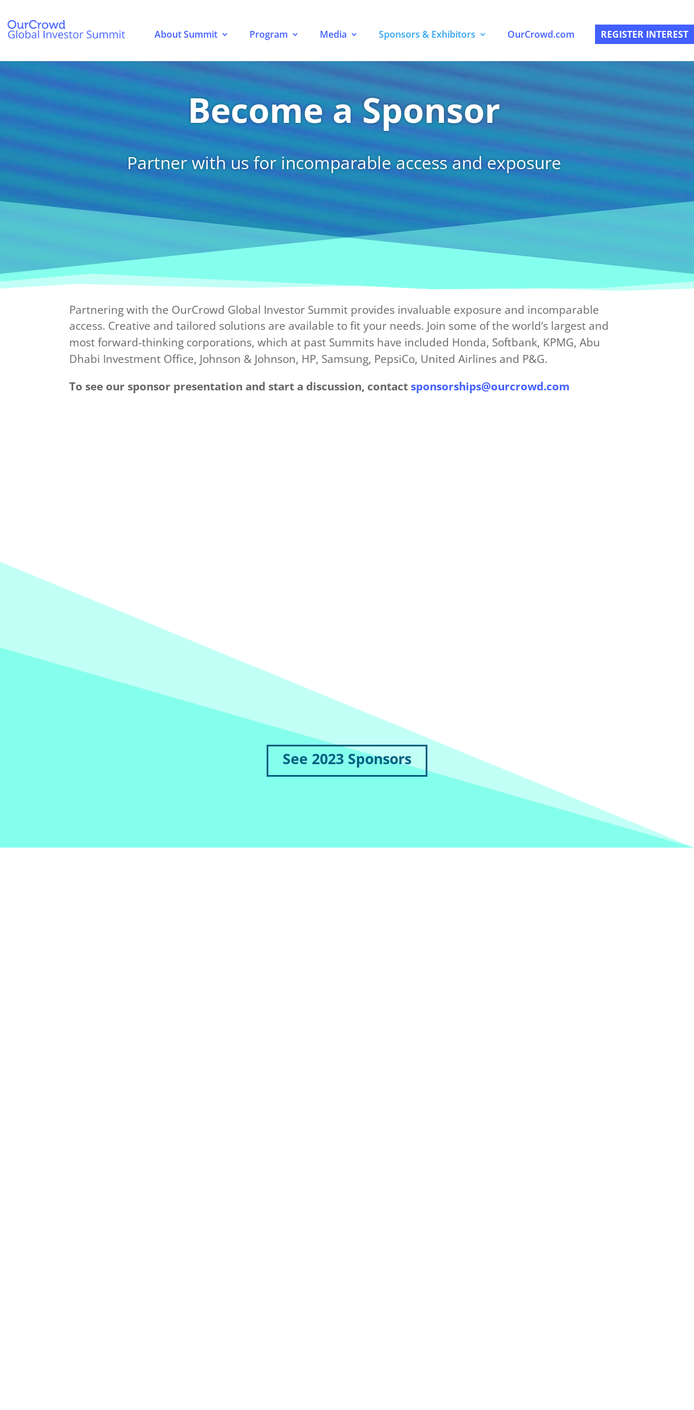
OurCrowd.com (540, 34)
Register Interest (644, 34)
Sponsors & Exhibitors (427, 34)
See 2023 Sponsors (347, 758)
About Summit (185, 34)
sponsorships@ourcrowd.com (490, 386)
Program (268, 34)
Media (333, 34)
